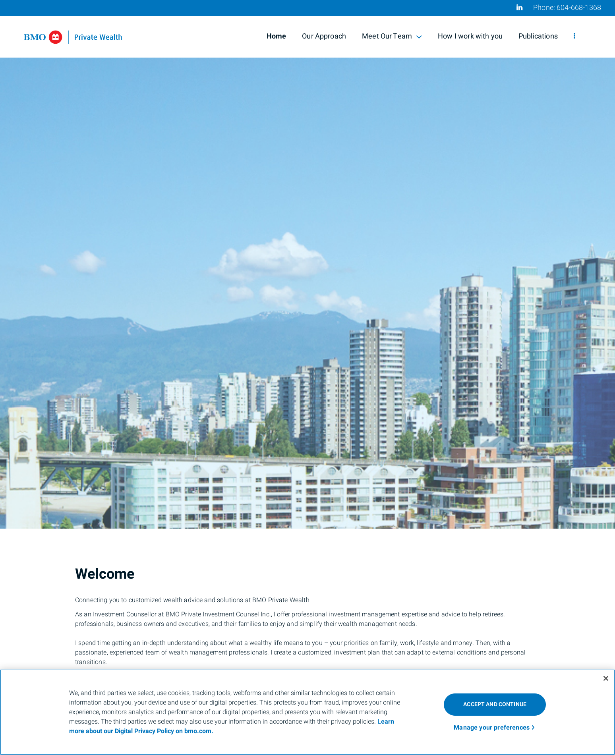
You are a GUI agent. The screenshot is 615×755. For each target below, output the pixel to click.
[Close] (606, 678)
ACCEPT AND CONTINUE (494, 704)
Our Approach (324, 36)
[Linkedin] (519, 7)
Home (276, 36)
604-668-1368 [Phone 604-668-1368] (579, 7)
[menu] (574, 36)
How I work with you (470, 36)
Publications (538, 36)
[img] (307, 264)
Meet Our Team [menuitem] (392, 36)
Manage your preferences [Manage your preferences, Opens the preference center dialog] (492, 727)
